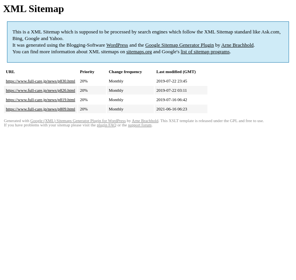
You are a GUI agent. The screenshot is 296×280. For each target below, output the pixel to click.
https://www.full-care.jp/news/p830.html (40, 81)
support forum (139, 125)
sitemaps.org (139, 51)
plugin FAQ (106, 125)
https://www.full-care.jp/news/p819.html (40, 99)
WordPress (117, 45)
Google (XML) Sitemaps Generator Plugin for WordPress (78, 121)
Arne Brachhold (237, 45)
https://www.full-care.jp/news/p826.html (40, 90)
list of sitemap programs (205, 51)
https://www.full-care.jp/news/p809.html (40, 109)
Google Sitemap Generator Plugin (179, 45)
